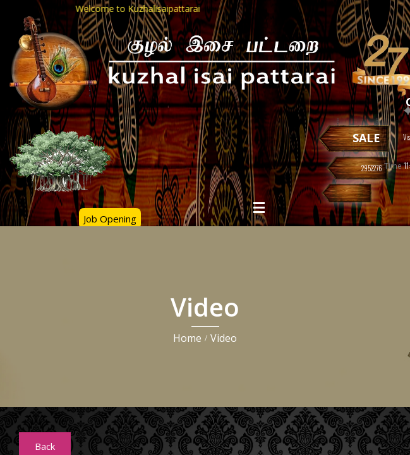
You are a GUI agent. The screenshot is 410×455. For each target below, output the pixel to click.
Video (223, 338)
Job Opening (109, 218)
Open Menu (259, 207)
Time (393, 166)
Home (187, 338)
